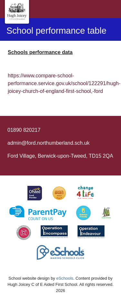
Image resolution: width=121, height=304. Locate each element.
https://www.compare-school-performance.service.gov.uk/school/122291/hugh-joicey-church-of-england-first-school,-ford (64, 83)
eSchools (64, 278)
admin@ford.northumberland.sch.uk (48, 143)
